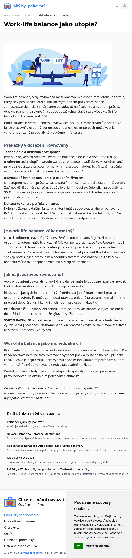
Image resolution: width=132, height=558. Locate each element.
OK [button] (78, 545)
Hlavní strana (11, 15)
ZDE (45, 116)
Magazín (27, 15)
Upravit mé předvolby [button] (97, 545)
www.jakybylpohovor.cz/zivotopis (41, 393)
